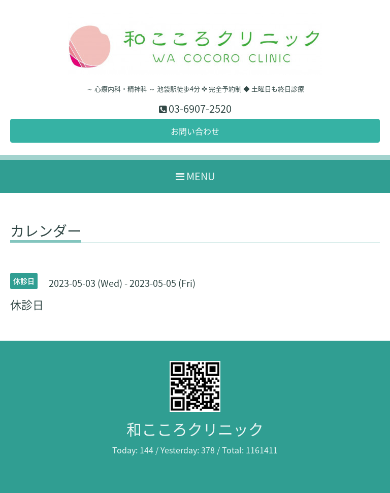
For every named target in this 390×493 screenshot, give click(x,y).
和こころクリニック (195, 428)
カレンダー (45, 232)
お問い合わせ (195, 131)
